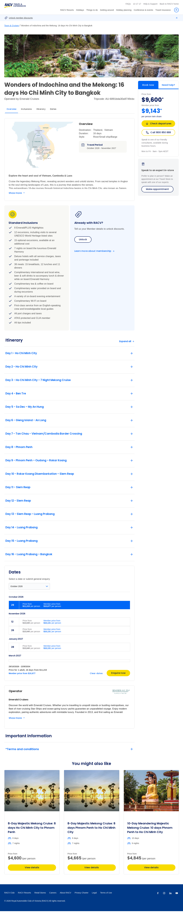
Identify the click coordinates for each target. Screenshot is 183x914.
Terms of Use (106, 895)
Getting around (107, 10)
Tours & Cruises (11, 25)
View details (32, 870)
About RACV (65, 895)
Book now (148, 85)
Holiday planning (124, 10)
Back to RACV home (169, 4)
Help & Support (150, 4)
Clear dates (96, 676)
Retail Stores (40, 895)
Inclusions (26, 109)
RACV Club (9, 895)
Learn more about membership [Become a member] (92, 251)
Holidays (80, 10)
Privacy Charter (81, 895)
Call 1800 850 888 (158, 132)
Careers (52, 895)
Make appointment (157, 189)
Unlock (83, 239)
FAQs (128, 4)
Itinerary (40, 109)
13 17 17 (137, 4)
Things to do (92, 10)
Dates (53, 109)
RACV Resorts (67, 10)
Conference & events (143, 10)
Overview (11, 109)
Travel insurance (163, 10)
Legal (94, 895)
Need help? (168, 85)
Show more (15, 193)
